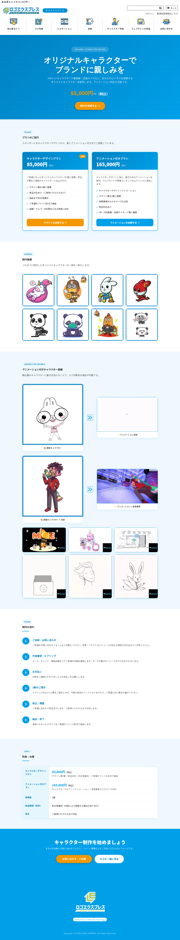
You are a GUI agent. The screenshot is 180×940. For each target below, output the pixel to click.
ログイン (150, 13)
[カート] (172, 8)
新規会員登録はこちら (167, 13)
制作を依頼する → (90, 105)
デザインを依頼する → (55, 222)
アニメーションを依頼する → (125, 222)
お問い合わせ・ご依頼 (74, 859)
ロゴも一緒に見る (109, 859)
